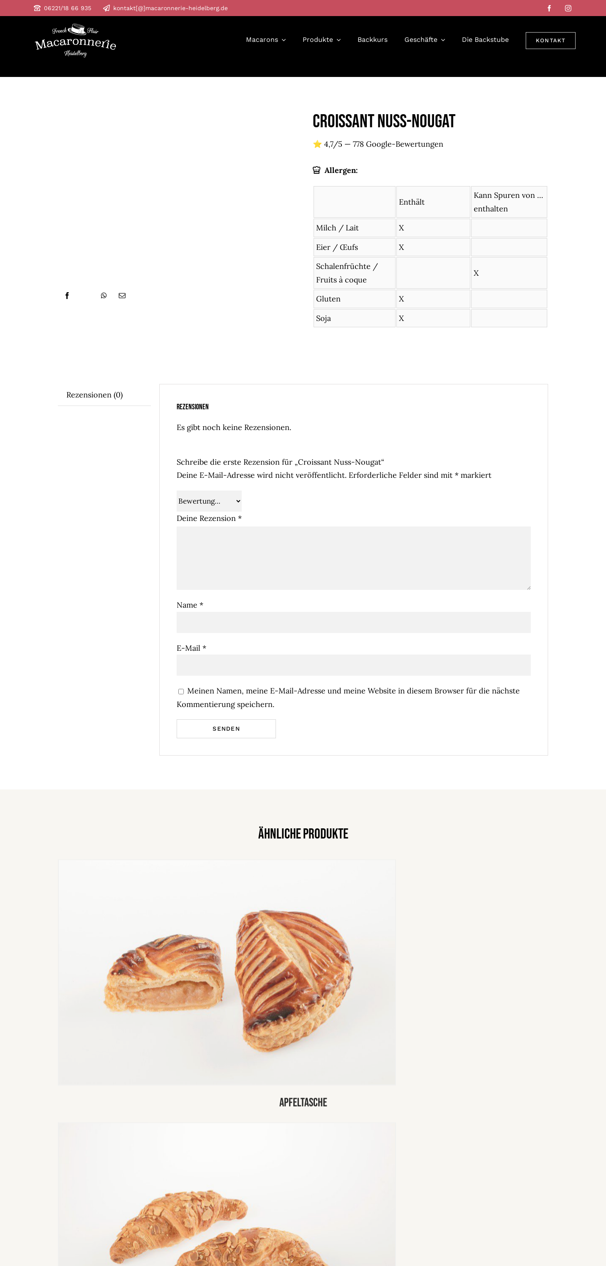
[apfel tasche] (227, 866)
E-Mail (191, 648)
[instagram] (568, 8)
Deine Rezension (209, 518)
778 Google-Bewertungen (398, 144)
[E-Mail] (122, 295)
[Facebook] (67, 295)
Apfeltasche (303, 1106)
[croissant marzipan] (227, 1129)
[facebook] (549, 8)
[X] (85, 295)
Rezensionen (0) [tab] (94, 395)
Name (190, 605)
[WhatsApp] (104, 295)
